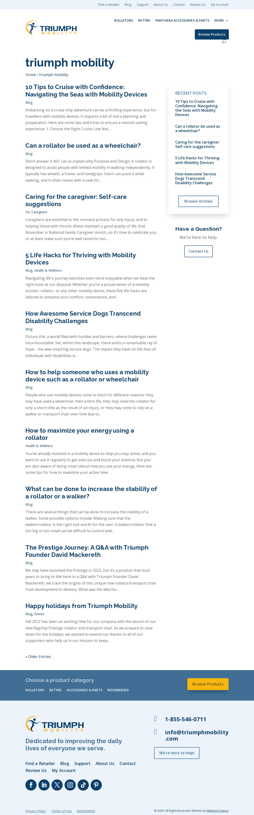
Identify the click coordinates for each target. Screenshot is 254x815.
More (219, 20)
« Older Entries (38, 656)
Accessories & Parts (84, 690)
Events (39, 614)
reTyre (144, 20)
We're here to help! (176, 752)
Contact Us (199, 251)
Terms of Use (61, 811)
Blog (28, 102)
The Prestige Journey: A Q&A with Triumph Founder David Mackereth (86, 551)
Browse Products (211, 34)
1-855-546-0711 (185, 719)
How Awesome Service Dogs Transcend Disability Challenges (83, 317)
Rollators (123, 20)
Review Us (198, 5)
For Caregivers (36, 212)
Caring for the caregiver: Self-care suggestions (197, 144)
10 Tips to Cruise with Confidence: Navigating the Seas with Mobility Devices (86, 91)
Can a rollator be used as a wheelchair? (83, 145)
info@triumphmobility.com (197, 735)
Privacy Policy (35, 811)
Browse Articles (198, 201)
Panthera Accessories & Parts (182, 20)
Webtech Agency (218, 811)
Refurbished (118, 690)
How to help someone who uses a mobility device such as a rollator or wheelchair (86, 376)
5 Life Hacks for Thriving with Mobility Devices (197, 160)
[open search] (224, 41)
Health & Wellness (48, 270)
